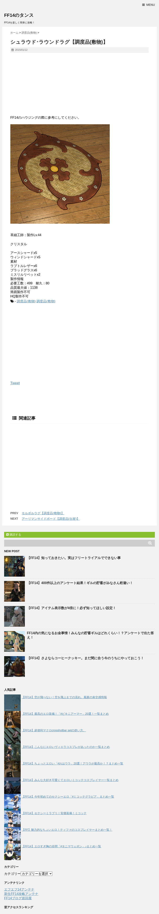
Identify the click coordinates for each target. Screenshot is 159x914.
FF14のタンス (19, 15)
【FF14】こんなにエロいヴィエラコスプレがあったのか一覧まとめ (66, 747)
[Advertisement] (79, 86)
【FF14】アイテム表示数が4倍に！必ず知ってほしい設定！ (71, 608)
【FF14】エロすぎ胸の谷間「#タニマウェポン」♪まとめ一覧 (61, 846)
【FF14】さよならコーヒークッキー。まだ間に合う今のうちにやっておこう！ (85, 658)
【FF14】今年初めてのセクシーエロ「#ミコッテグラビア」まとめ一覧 (68, 796)
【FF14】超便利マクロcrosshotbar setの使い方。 (54, 730)
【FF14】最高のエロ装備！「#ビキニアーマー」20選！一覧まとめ (65, 713)
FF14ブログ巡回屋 (18, 898)
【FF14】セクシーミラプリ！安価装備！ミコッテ (54, 813)
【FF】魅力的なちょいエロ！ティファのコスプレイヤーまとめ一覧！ (67, 829)
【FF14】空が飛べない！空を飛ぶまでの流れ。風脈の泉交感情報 (64, 697)
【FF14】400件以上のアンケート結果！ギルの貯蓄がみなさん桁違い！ (80, 583)
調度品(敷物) (26, 301)
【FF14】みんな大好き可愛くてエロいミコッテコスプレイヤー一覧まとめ (70, 780)
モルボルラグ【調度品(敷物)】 (43, 513)
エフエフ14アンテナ (19, 889)
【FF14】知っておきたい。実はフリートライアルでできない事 (74, 558)
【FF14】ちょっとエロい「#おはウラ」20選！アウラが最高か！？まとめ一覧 (72, 763)
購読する (13, 534)
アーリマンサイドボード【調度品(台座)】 (51, 518)
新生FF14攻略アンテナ (21, 894)
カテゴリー (12, 873)
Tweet (15, 383)
